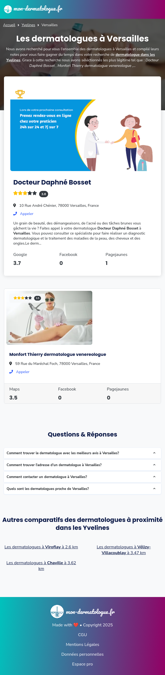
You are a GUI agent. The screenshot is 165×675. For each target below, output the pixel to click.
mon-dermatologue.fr (33, 8)
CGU (82, 635)
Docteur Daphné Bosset (52, 182)
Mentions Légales (82, 645)
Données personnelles (82, 654)
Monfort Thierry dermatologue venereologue (57, 354)
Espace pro (82, 664)
